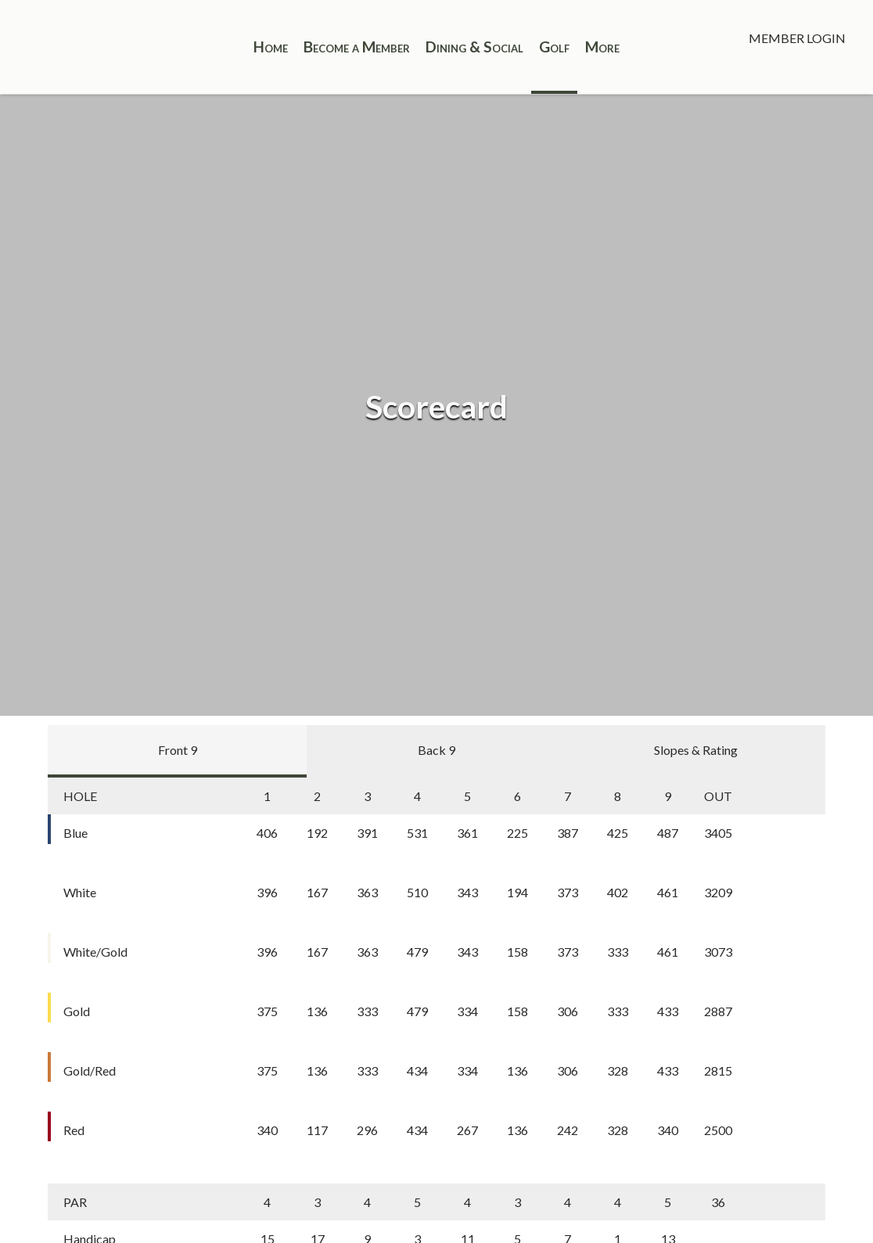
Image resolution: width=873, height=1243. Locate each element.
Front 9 (177, 749)
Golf (554, 47)
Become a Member (357, 47)
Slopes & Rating (696, 749)
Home (270, 47)
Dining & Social (474, 47)
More (602, 47)
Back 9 (436, 749)
